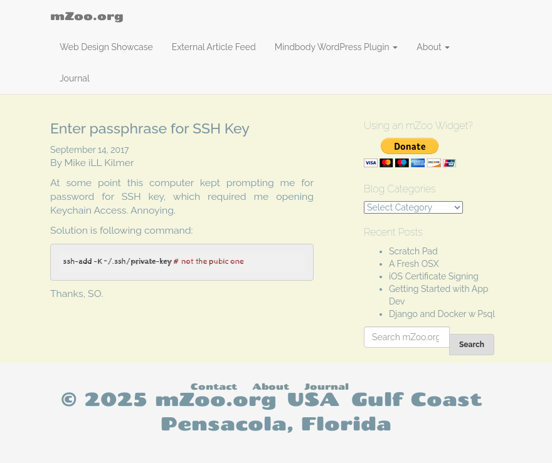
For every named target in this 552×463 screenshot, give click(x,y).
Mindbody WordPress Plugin (336, 47)
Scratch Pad (413, 251)
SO (94, 293)
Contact (214, 386)
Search (471, 344)
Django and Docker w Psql (442, 314)
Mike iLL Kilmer (99, 163)
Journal (75, 78)
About (433, 47)
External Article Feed (214, 47)
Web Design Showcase (106, 47)
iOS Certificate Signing (434, 276)
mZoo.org (87, 16)
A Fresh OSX (414, 264)
